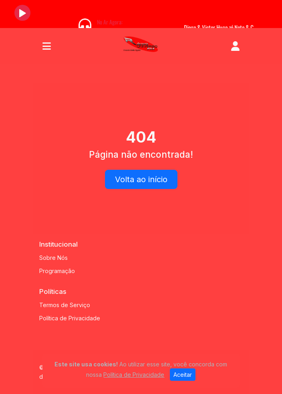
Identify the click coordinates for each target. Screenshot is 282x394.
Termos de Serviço (64, 305)
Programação (57, 270)
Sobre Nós (53, 257)
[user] (235, 46)
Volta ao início (141, 179)
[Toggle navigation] (47, 46)
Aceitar (182, 374)
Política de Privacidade (69, 318)
